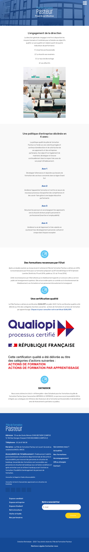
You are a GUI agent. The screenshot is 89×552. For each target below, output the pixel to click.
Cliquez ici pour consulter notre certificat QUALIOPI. (51, 310)
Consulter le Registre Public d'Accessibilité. (20, 477)
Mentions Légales (38, 546)
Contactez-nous (51, 546)
